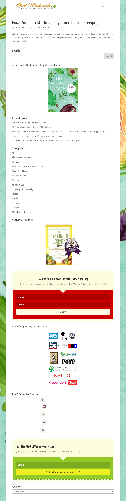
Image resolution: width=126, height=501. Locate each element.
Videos (15, 194)
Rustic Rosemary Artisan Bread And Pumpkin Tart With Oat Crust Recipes (46, 140)
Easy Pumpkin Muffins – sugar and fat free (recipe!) (55, 22)
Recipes (47, 27)
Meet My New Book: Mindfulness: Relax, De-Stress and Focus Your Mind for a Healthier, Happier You (58, 131)
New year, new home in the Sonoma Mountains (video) (37, 136)
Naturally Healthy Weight (23, 189)
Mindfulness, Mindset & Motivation (27, 166)
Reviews (16, 203)
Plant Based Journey (21, 212)
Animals (15, 162)
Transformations (19, 175)
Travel (15, 198)
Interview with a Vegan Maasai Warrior (29, 122)
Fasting (15, 180)
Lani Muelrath (21, 27)
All (13, 153)
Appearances (18, 185)
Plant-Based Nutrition (22, 157)
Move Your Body (19, 171)
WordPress (83, 497)
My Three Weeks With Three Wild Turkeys (31, 127)
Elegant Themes (57, 497)
